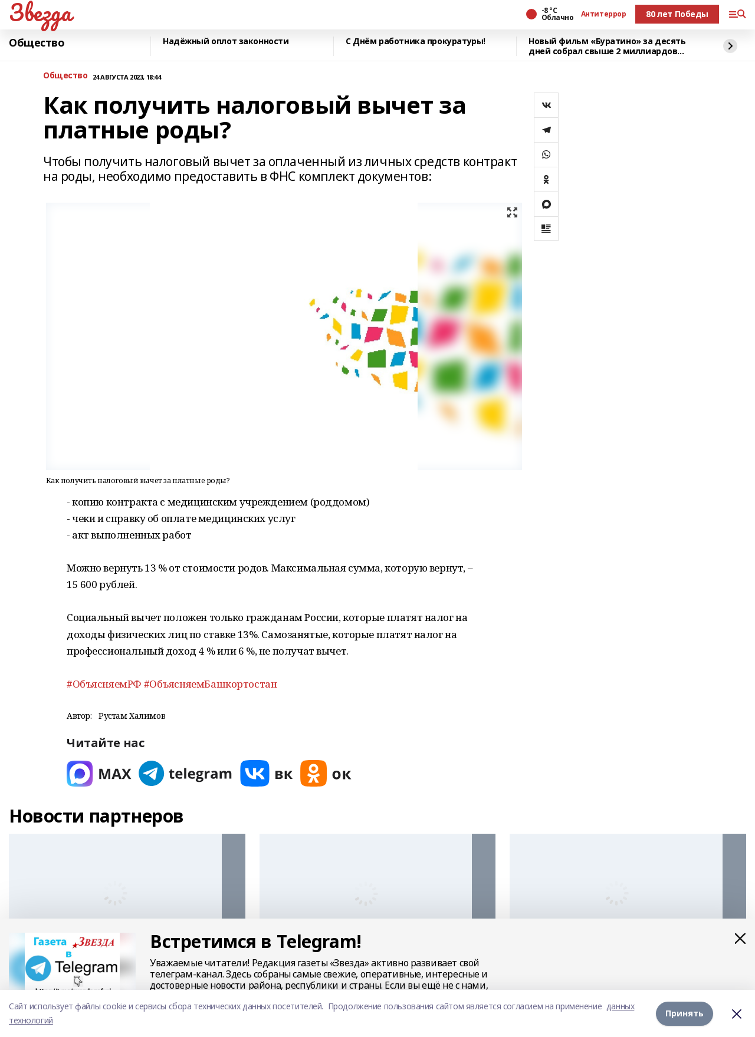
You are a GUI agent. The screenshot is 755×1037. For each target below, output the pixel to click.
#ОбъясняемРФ (104, 684)
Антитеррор (603, 14)
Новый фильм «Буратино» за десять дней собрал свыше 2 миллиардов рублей (607, 46)
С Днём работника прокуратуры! (415, 42)
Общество (37, 43)
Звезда (40, 12)
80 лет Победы (677, 13)
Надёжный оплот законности (226, 42)
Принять (684, 1013)
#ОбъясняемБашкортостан (210, 684)
